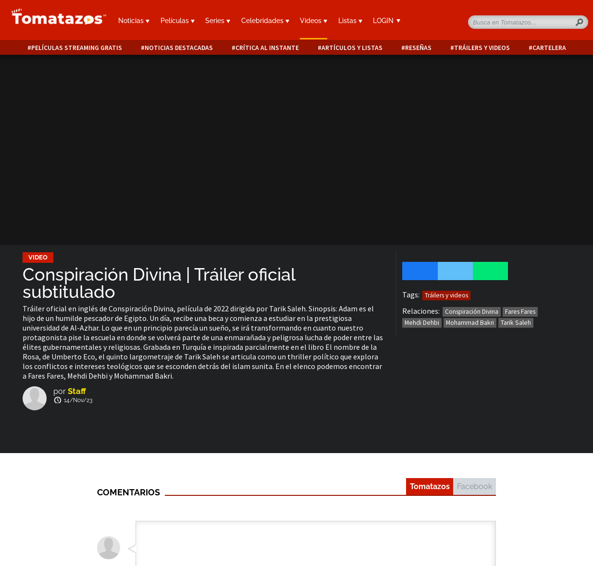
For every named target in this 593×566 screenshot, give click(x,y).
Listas (350, 21)
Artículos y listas (352, 48)
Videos (313, 21)
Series (217, 21)
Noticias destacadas (179, 48)
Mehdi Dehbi (422, 323)
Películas (178, 21)
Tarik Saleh (516, 323)
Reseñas (418, 48)
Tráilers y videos (482, 48)
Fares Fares (520, 312)
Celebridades (265, 21)
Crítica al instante (267, 48)
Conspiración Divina (471, 312)
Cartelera (549, 48)
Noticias (133, 21)
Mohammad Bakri (470, 323)
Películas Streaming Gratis (76, 48)
